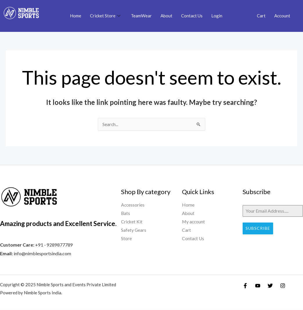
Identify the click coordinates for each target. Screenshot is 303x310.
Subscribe (258, 228)
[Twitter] (270, 286)
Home (75, 15)
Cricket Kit (132, 222)
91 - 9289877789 (55, 245)
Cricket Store (105, 16)
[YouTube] (257, 286)
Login (216, 15)
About (166, 15)
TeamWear (141, 15)
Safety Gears (134, 231)
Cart (261, 15)
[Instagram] (282, 286)
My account (194, 222)
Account (282, 15)
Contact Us (192, 15)
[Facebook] (245, 286)
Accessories (133, 205)
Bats (125, 214)
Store (126, 239)
